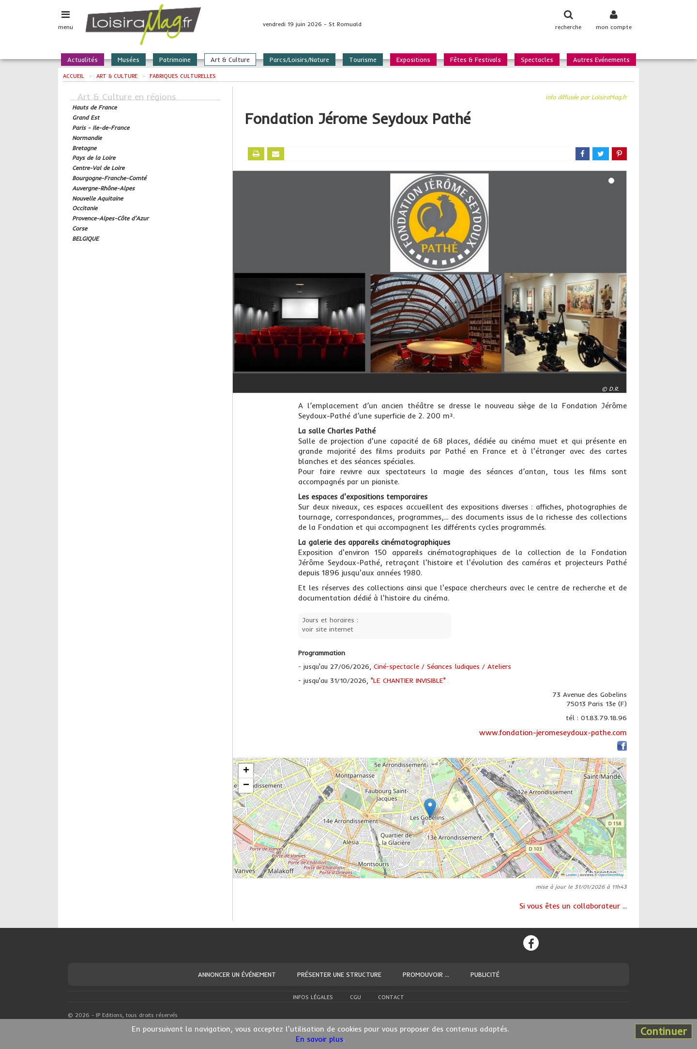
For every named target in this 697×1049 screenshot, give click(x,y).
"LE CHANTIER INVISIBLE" (408, 680)
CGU (355, 997)
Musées (128, 59)
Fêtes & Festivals (475, 59)
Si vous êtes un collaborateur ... (573, 905)
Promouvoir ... (426, 974)
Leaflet (568, 875)
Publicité (485, 974)
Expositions (413, 59)
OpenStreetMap (611, 875)
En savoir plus (319, 1039)
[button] (430, 808)
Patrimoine (175, 59)
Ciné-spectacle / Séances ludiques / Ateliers (442, 666)
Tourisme (363, 59)
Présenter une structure (339, 974)
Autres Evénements (601, 59)
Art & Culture (230, 59)
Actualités (82, 59)
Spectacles (537, 59)
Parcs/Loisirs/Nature (299, 59)
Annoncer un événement (237, 974)
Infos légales (313, 997)
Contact (391, 997)
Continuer (663, 1031)
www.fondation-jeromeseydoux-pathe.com (553, 732)
